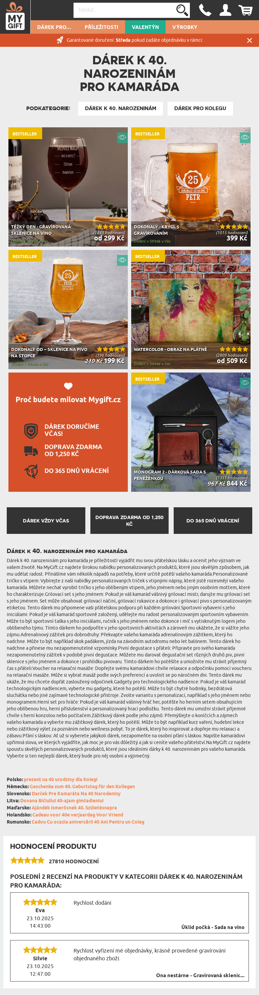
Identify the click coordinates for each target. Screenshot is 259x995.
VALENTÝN (145, 27)
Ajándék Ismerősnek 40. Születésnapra (74, 808)
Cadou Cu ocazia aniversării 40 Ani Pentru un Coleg (88, 822)
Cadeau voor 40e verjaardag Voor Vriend (77, 815)
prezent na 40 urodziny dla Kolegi (60, 780)
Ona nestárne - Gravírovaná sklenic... (200, 975)
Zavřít (249, 40)
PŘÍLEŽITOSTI (101, 27)
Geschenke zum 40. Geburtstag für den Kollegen (82, 787)
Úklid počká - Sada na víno (212, 927)
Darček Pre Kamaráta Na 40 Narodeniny (76, 794)
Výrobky (184, 27)
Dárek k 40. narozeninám (120, 108)
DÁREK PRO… (54, 27)
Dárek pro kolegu (200, 108)
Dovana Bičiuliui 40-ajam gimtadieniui (62, 801)
